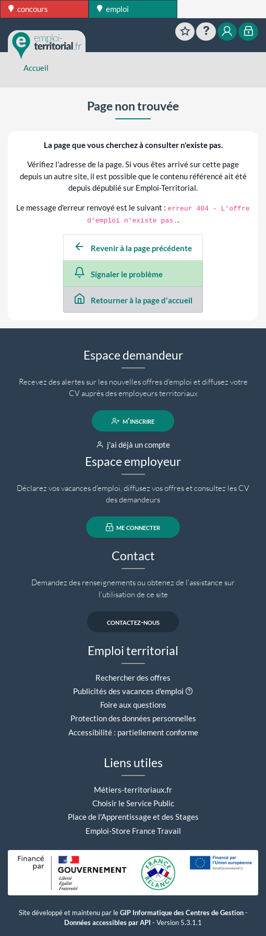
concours (28, 9)
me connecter (133, 527)
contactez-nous (133, 621)
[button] (189, 691)
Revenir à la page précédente (133, 248)
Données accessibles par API (107, 923)
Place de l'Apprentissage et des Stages (133, 816)
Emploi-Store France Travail (133, 830)
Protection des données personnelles (133, 718)
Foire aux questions (133, 704)
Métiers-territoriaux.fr (133, 789)
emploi (113, 9)
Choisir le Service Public (133, 803)
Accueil (36, 67)
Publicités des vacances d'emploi (128, 691)
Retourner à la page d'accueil (133, 300)
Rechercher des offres (133, 677)
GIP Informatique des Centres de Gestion (182, 913)
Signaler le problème (118, 274)
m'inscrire (133, 421)
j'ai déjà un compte (133, 444)
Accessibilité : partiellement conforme (133, 732)
